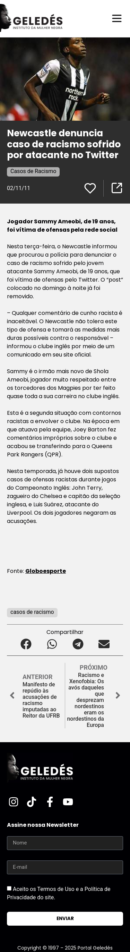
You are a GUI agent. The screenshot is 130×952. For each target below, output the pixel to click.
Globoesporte (45, 571)
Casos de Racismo (33, 171)
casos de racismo (32, 612)
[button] (26, 644)
